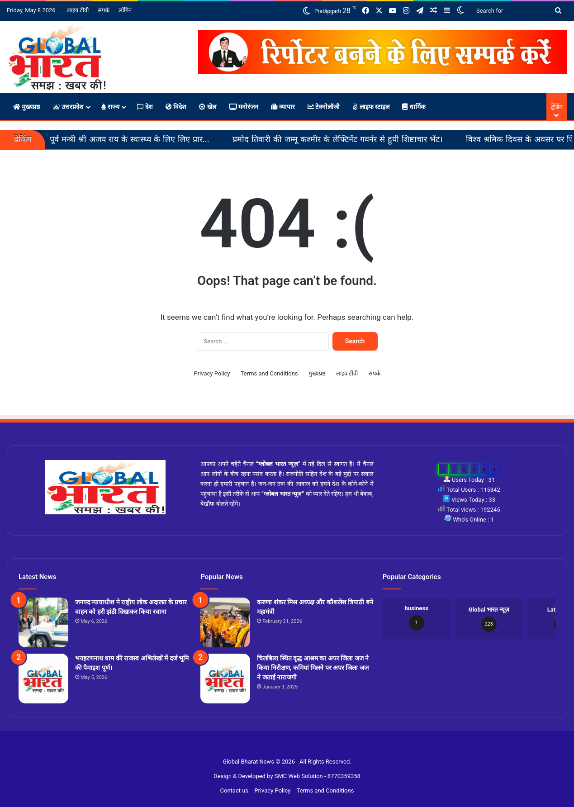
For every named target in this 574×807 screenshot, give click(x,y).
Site (293, 747)
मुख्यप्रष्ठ (26, 106)
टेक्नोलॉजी (324, 106)
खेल (207, 106)
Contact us (234, 790)
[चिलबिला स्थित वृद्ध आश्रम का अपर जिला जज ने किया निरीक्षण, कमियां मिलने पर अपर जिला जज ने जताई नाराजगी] (225, 678)
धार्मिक (413, 106)
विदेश (176, 106)
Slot (281, 747)
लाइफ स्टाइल (370, 106)
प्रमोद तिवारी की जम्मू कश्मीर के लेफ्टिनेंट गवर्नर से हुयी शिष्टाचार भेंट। (364, 139)
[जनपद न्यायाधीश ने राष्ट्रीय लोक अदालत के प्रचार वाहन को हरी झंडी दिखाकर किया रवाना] (43, 622)
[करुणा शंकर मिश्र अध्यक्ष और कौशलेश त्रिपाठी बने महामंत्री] (225, 622)
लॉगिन (125, 10)
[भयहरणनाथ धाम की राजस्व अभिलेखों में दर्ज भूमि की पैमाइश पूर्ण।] (43, 678)
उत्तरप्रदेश (67, 106)
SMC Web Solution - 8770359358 (318, 776)
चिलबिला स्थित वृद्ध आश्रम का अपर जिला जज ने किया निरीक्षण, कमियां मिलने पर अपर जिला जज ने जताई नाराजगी (313, 668)
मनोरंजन (243, 106)
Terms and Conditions (269, 373)
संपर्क (103, 10)
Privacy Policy (212, 373)
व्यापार (282, 106)
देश (144, 106)
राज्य (110, 106)
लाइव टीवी (78, 10)
